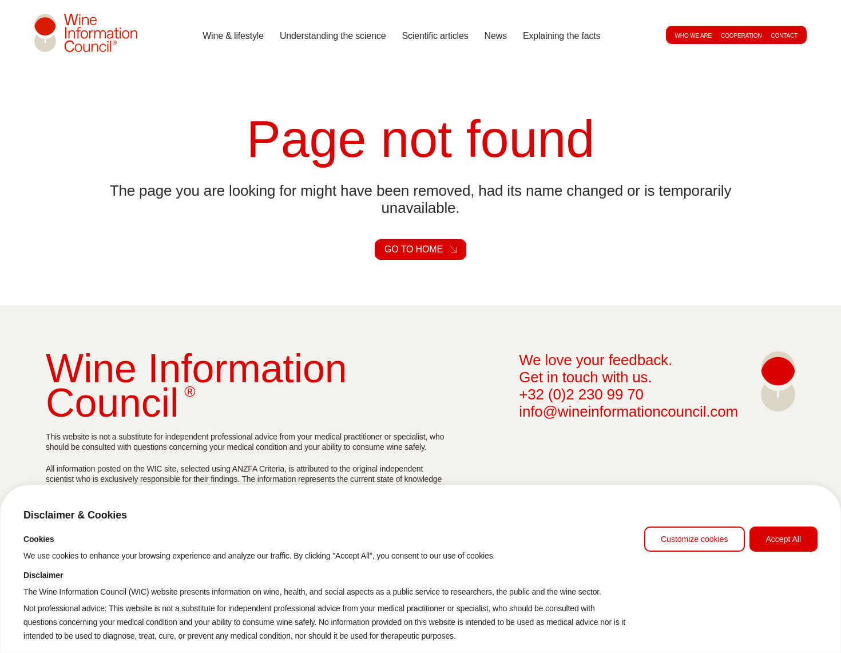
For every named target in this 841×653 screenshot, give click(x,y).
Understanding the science (333, 36)
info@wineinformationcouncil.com (628, 411)
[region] (420, 569)
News (496, 36)
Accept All (783, 539)
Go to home (413, 249)
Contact (784, 36)
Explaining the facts (562, 36)
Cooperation (741, 36)
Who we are (693, 36)
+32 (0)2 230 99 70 (581, 394)
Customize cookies (694, 539)
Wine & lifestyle (233, 36)
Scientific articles (435, 36)
